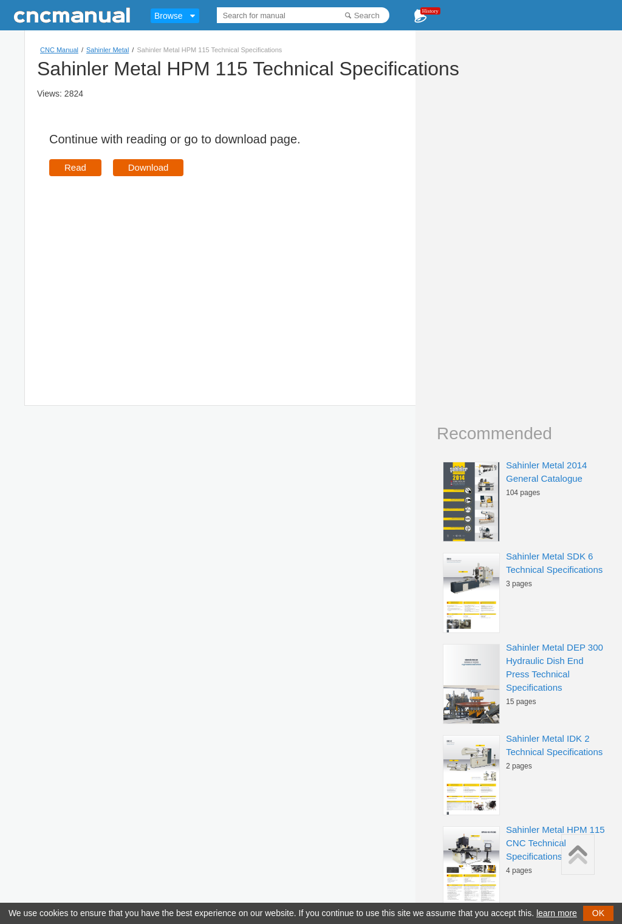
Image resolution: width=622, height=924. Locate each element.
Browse (168, 16)
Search (367, 15)
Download (148, 167)
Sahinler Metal (107, 49)
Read (75, 167)
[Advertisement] (151, 273)
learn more (556, 913)
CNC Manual (59, 49)
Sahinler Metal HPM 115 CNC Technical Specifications (555, 842)
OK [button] (598, 913)
